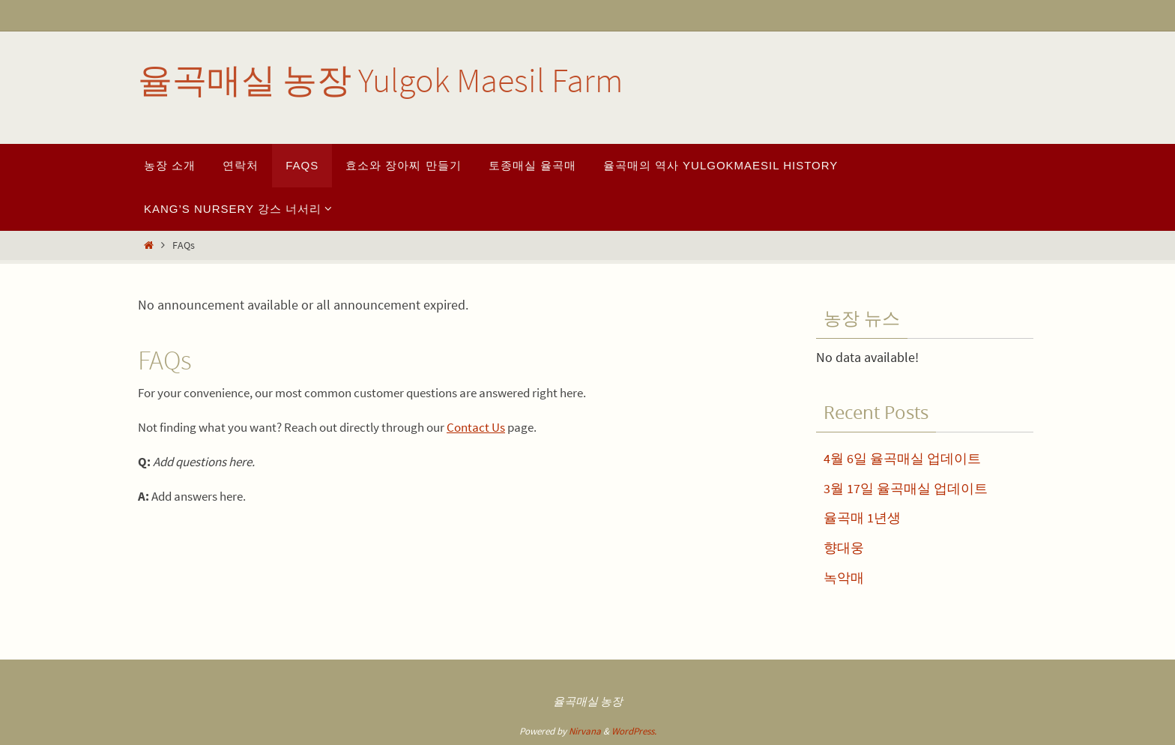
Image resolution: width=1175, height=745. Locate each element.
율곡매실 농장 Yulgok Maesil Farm (380, 80)
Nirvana (585, 731)
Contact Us (476, 427)
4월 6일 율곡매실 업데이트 (902, 458)
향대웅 (844, 547)
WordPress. (633, 731)
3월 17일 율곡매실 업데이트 (906, 488)
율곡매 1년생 (862, 517)
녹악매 (844, 577)
